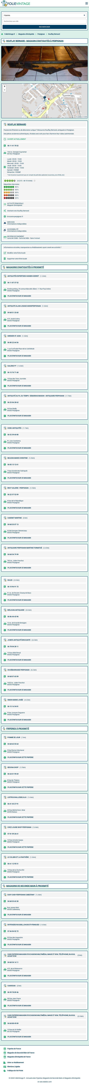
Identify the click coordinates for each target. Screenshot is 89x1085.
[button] (44, 98)
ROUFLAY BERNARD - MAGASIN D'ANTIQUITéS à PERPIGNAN (34, 41)
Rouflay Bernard (54, 34)
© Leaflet (78, 117)
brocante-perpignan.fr (15, 216)
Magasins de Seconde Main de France (20, 1053)
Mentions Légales (13, 1066)
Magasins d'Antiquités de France (18, 1057)
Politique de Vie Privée (15, 1071)
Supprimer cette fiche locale (17, 259)
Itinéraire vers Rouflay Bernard (18, 211)
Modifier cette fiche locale (16, 253)
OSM (85, 117)
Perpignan (41, 34)
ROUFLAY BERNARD (16, 124)
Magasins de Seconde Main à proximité (27, 886)
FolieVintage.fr (9, 34)
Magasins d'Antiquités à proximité (25, 267)
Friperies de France (14, 1049)
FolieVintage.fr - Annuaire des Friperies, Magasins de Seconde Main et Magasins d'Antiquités (47, 1078)
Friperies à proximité (17, 728)
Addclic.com (47, 1082)
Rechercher (44, 27)
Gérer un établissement (15, 1062)
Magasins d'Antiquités (26, 34)
